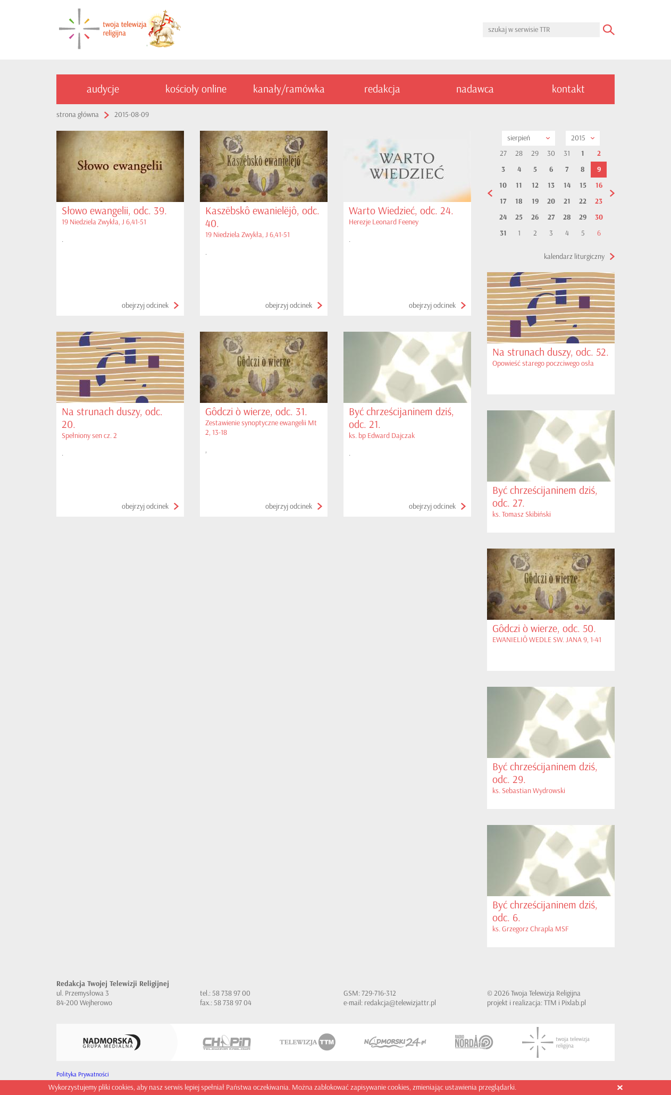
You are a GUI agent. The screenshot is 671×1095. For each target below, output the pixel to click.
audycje (103, 89)
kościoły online (196, 89)
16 (598, 185)
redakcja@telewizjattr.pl (400, 1002)
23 (598, 201)
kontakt (568, 89)
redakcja (382, 89)
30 (599, 217)
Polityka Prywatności (82, 1075)
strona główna (77, 114)
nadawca (475, 89)
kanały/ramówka (289, 89)
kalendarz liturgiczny (574, 256)
